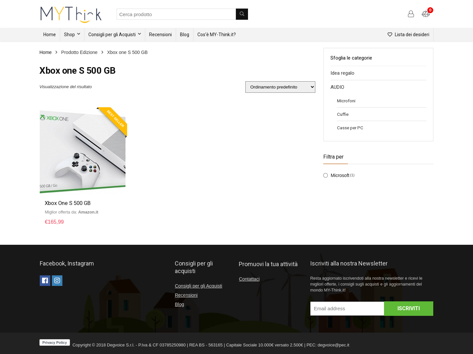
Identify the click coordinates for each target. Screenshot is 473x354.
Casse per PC (350, 127)
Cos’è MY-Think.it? (216, 34)
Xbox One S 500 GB (69, 203)
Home (49, 34)
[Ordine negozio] (280, 87)
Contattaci (249, 279)
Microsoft (340, 175)
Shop (69, 34)
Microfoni (346, 100)
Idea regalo (342, 73)
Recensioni (160, 34)
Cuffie (343, 114)
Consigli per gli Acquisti (112, 34)
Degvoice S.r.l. (121, 344)
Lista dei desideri (408, 34)
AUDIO (337, 87)
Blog (184, 34)
